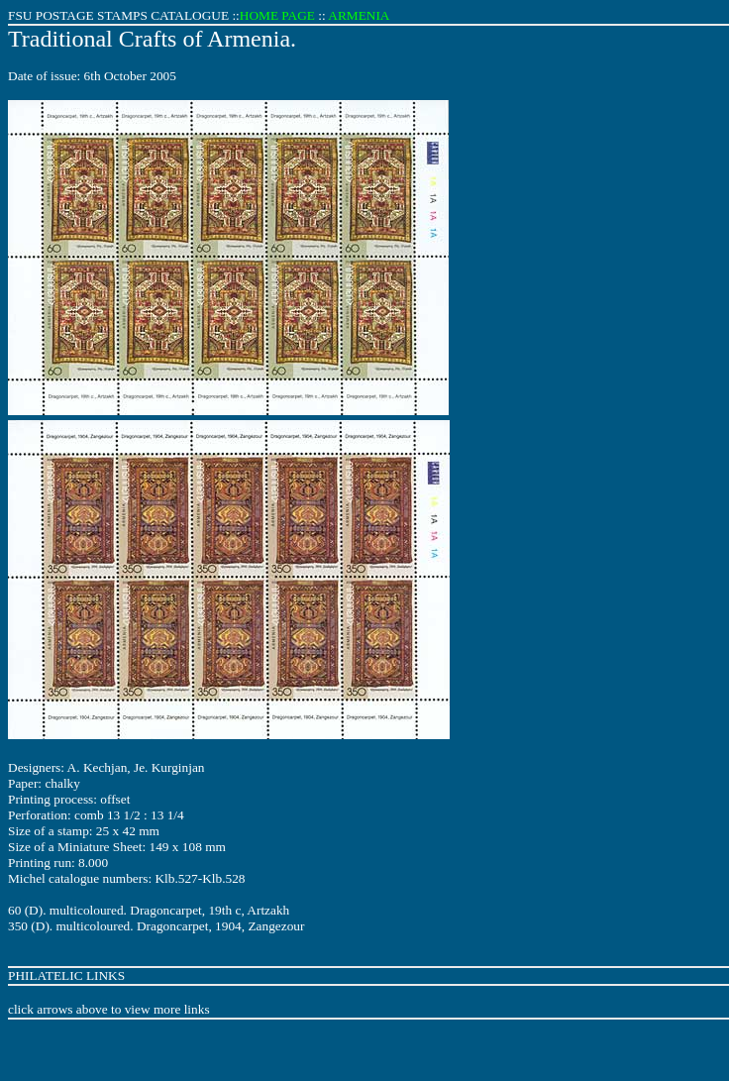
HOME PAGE (277, 15)
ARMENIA (358, 15)
